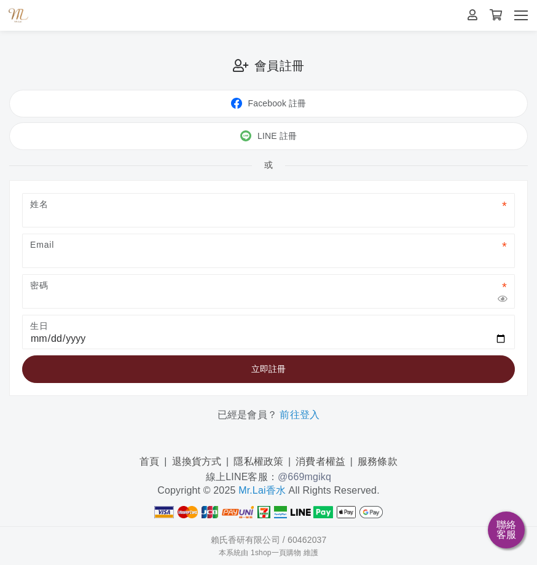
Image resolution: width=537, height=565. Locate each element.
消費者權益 (320, 461)
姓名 (39, 204)
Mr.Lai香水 (262, 490)
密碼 (39, 285)
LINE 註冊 (268, 135)
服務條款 (378, 461)
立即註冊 (268, 369)
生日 (39, 326)
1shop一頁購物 (276, 552)
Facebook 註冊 (269, 103)
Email (42, 245)
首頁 (149, 461)
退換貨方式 (197, 461)
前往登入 (299, 414)
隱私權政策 (258, 461)
